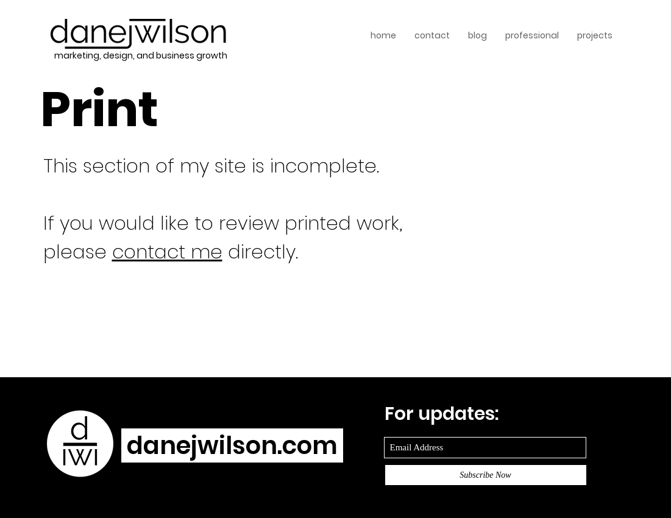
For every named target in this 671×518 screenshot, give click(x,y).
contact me (167, 251)
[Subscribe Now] (486, 475)
